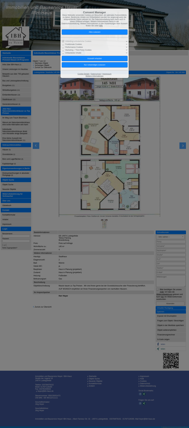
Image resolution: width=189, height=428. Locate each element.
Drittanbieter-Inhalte (73, 53)
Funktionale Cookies (73, 44)
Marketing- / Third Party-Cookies (78, 50)
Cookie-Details (83, 74)
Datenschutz (96, 74)
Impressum (106, 74)
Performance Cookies (74, 47)
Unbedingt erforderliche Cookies (78, 41)
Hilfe (101, 26)
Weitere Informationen (95, 76)
